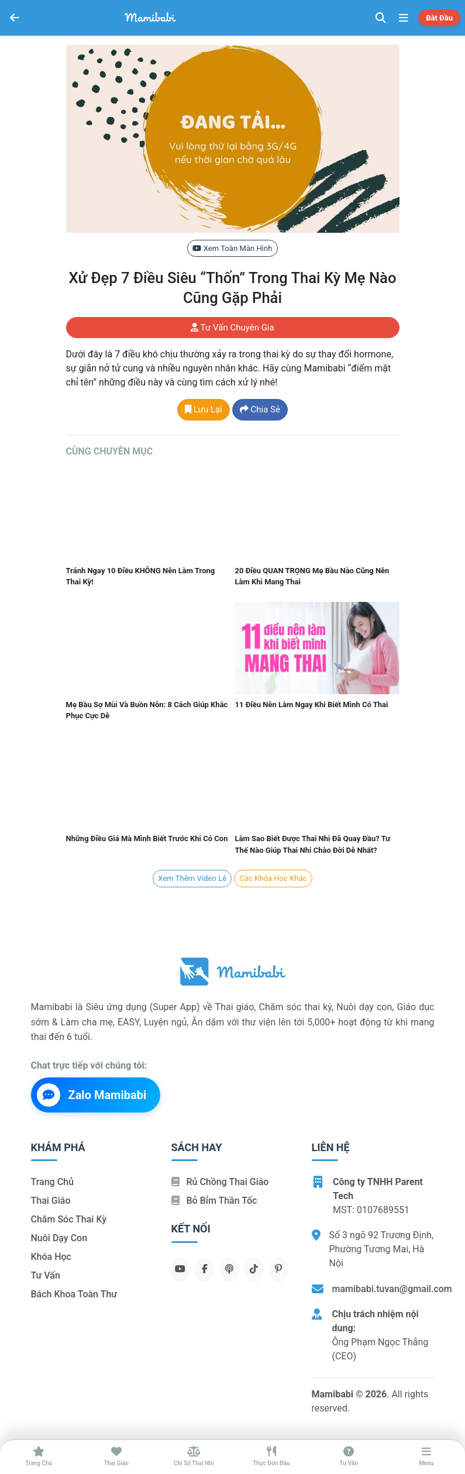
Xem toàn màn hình (232, 248)
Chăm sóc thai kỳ (69, 1219)
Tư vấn (45, 1275)
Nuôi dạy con (59, 1238)
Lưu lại (203, 409)
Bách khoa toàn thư (74, 1294)
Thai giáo (51, 1200)
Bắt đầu (439, 17)
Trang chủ (52, 1181)
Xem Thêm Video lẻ (192, 878)
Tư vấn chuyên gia (232, 327)
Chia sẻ (260, 409)
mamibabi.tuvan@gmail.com (392, 1288)
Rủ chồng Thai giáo (220, 1181)
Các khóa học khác (272, 878)
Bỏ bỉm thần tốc (214, 1200)
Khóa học (51, 1256)
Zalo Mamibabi (92, 1095)
